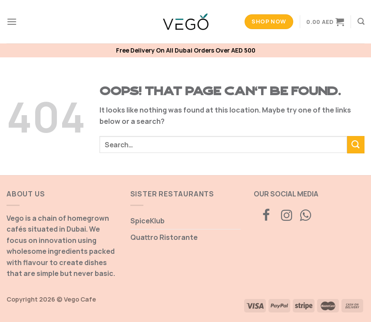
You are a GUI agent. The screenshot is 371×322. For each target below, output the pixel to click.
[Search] (361, 21)
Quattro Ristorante (164, 237)
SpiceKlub (147, 221)
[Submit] (355, 144)
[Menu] (12, 21)
